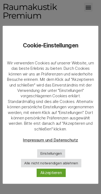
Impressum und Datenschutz (50, 140)
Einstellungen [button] (51, 153)
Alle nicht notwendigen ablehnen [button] (51, 163)
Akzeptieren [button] (51, 172)
